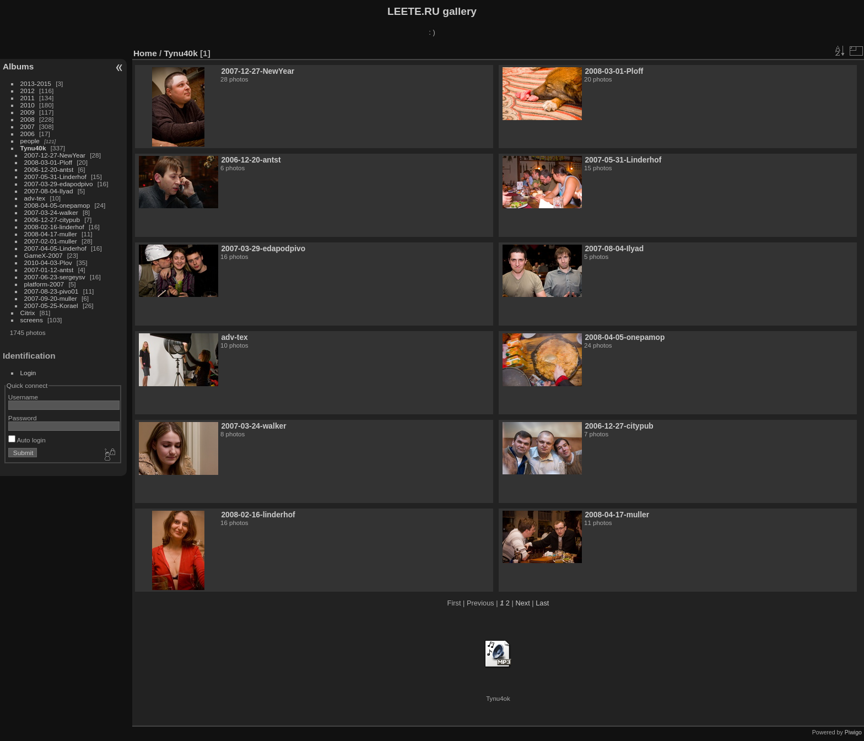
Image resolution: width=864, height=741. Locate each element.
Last (542, 603)
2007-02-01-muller (50, 241)
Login (28, 372)
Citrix (27, 312)
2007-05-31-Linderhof (55, 176)
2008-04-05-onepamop (57, 205)
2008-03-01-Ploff (48, 162)
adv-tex (35, 198)
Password (22, 417)
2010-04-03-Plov (48, 262)
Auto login (27, 439)
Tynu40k (33, 148)
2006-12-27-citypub (52, 219)
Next (522, 603)
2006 (27, 133)
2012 (27, 90)
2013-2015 (35, 83)
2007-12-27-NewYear (54, 155)
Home (145, 53)
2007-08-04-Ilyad (48, 190)
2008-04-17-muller (50, 233)
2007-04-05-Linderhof (55, 248)
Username (23, 397)
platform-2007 (44, 284)
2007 (27, 126)
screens (31, 319)
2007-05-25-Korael (51, 305)
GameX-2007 (43, 255)
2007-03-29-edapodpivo (58, 183)
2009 (27, 112)
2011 (27, 97)
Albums (18, 66)
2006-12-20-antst (49, 169)
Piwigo (853, 732)
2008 (27, 119)
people (30, 140)
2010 (27, 105)
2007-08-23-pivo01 (51, 291)
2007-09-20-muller (50, 298)
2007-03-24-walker (51, 212)
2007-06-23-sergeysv (54, 276)
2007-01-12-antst (49, 269)
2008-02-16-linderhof (54, 226)
